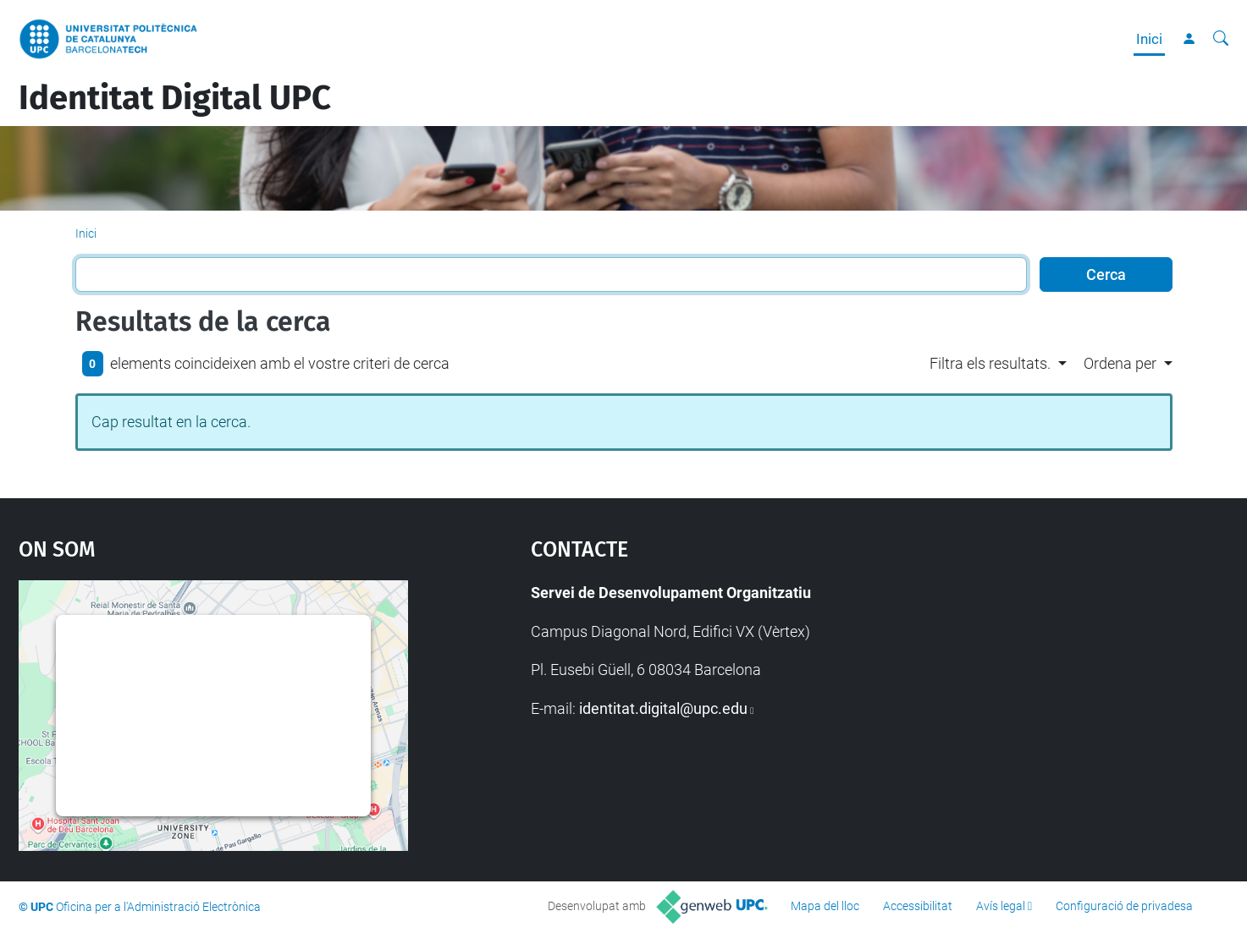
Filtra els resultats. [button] (990, 363)
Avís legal (1000, 906)
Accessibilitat (917, 906)
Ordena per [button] (1120, 363)
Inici (1149, 38)
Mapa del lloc (825, 906)
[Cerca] (1220, 39)
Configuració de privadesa (1124, 906)
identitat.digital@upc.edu (663, 708)
